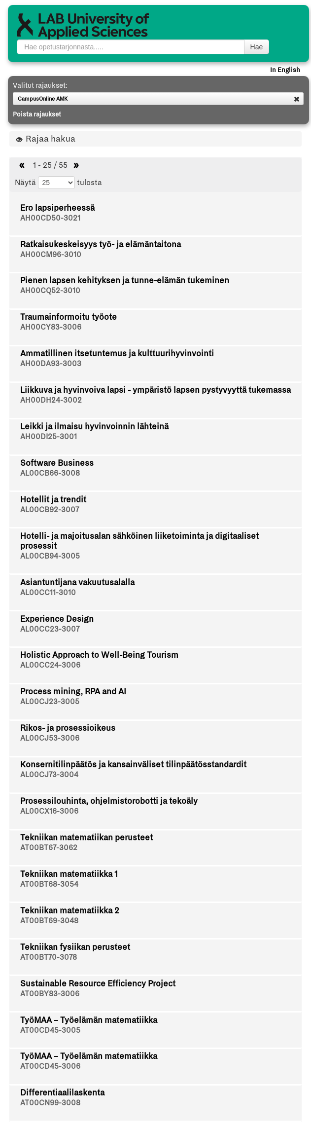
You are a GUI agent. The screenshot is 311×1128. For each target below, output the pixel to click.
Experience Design (57, 619)
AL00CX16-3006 (49, 811)
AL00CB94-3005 (50, 556)
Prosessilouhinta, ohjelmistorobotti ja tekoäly (109, 801)
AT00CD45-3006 (50, 1066)
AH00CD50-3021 (50, 218)
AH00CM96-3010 (50, 255)
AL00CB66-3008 (50, 473)
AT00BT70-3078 (48, 957)
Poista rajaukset (37, 114)
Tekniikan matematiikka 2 (69, 910)
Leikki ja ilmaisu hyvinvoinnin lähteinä (94, 426)
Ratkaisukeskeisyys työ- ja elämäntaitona (100, 244)
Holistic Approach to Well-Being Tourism (99, 655)
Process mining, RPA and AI (73, 691)
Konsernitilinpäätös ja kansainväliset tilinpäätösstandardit (133, 764)
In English (285, 70)
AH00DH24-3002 (51, 400)
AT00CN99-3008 (50, 1103)
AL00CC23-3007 (49, 629)
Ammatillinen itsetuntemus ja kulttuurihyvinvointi (117, 353)
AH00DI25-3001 (48, 437)
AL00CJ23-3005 (49, 702)
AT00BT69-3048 (49, 921)
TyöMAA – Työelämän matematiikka (88, 1020)
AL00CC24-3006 (50, 665)
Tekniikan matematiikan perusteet (86, 837)
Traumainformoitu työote (68, 317)
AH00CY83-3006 (50, 327)
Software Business (57, 463)
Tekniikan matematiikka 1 (69, 874)
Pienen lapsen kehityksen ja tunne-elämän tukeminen (124, 280)
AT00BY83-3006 (49, 994)
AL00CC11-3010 (48, 593)
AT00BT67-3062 (48, 848)
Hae (256, 47)
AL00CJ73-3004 (49, 775)
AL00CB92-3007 (49, 510)
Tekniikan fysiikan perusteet (75, 947)
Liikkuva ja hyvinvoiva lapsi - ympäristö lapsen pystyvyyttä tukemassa (155, 390)
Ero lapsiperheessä (57, 208)
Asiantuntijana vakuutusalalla (77, 582)
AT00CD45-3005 (50, 1030)
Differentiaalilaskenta (62, 1092)
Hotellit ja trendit (53, 499)
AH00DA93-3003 (50, 364)
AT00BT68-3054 (49, 884)
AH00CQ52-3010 (50, 291)
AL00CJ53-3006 (49, 738)
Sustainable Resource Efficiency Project (97, 983)
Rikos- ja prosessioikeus (67, 728)
